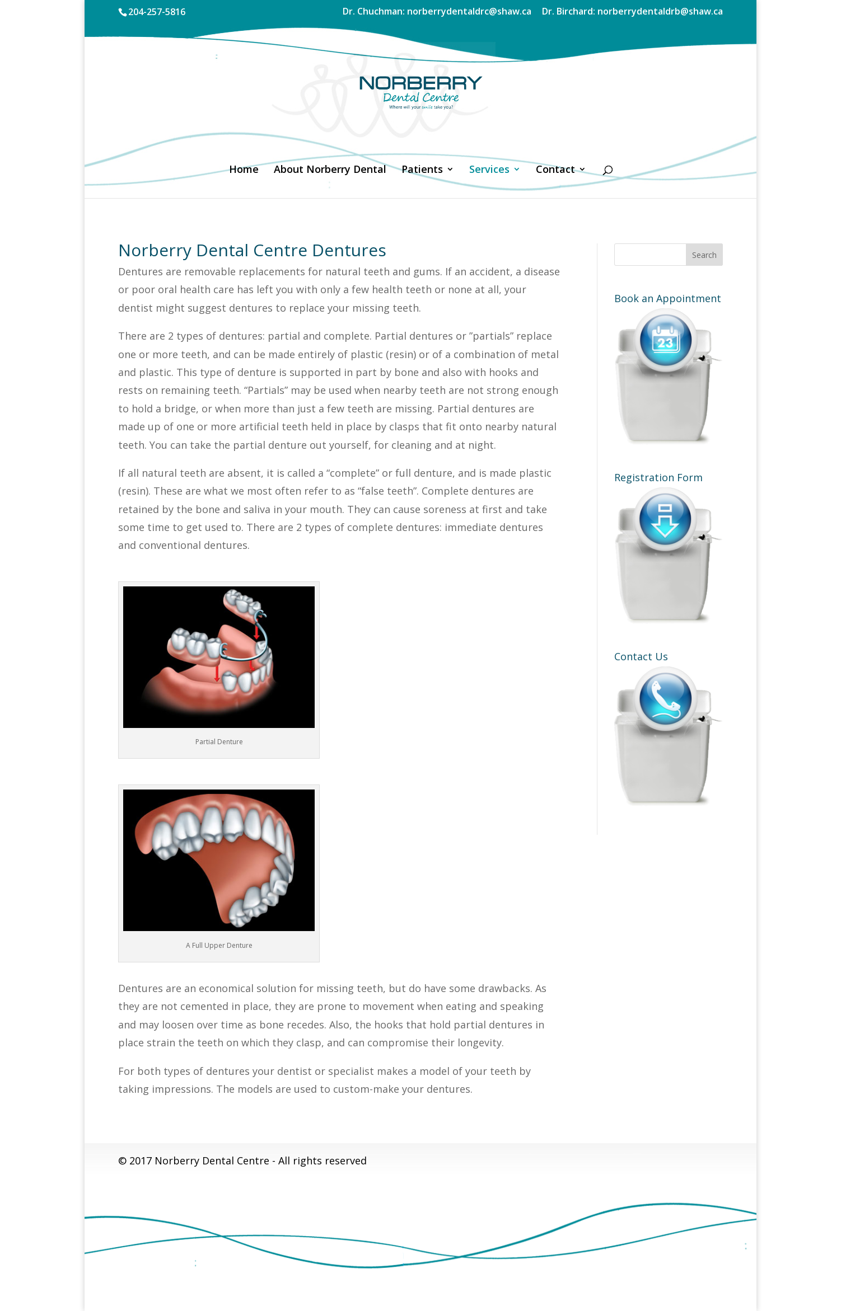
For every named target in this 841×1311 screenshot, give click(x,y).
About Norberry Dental (330, 170)
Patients (422, 170)
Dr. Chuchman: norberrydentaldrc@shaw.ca (437, 12)
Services (489, 170)
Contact (555, 170)
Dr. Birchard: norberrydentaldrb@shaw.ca (632, 12)
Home (244, 170)
